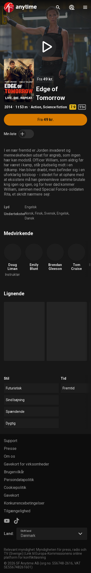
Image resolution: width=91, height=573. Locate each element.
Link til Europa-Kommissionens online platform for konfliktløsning (43, 555)
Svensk (49, 213)
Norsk (29, 213)
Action (36, 107)
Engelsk (31, 207)
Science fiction (55, 107)
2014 (8, 107)
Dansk (29, 218)
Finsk (39, 213)
